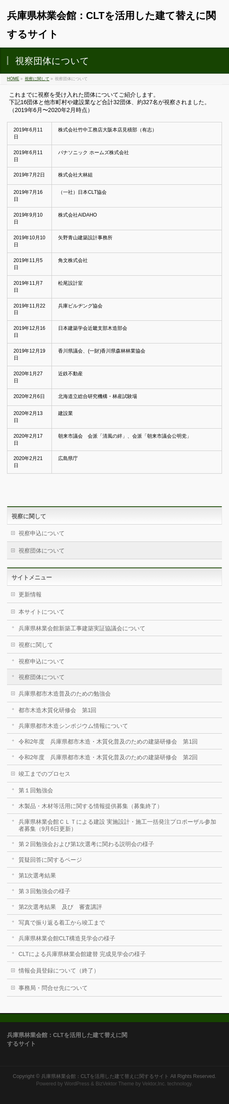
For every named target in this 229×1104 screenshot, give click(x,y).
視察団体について (42, 550)
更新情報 (30, 594)
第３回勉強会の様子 (44, 891)
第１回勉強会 (36, 790)
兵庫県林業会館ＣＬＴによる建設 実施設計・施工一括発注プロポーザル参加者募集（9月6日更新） (117, 825)
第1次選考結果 (37, 875)
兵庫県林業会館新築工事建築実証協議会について (82, 628)
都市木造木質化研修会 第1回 (58, 710)
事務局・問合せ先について (53, 988)
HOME (13, 78)
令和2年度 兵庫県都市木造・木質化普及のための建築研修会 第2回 (108, 757)
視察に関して (37, 78)
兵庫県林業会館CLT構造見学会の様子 (67, 938)
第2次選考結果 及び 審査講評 (61, 907)
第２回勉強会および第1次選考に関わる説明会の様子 (86, 844)
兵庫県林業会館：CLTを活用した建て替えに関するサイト (105, 1076)
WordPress (76, 1084)
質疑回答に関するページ (50, 859)
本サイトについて (42, 611)
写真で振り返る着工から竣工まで (62, 922)
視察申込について (42, 533)
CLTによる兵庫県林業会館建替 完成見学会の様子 (82, 954)
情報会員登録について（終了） (59, 970)
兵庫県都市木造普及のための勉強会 (65, 693)
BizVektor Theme (115, 1084)
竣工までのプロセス (44, 773)
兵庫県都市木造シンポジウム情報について (73, 725)
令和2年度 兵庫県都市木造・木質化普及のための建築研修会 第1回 (108, 741)
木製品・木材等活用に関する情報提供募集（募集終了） (91, 806)
